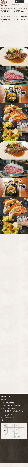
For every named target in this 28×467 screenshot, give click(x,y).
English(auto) (19, 1)
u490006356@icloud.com (9, 408)
